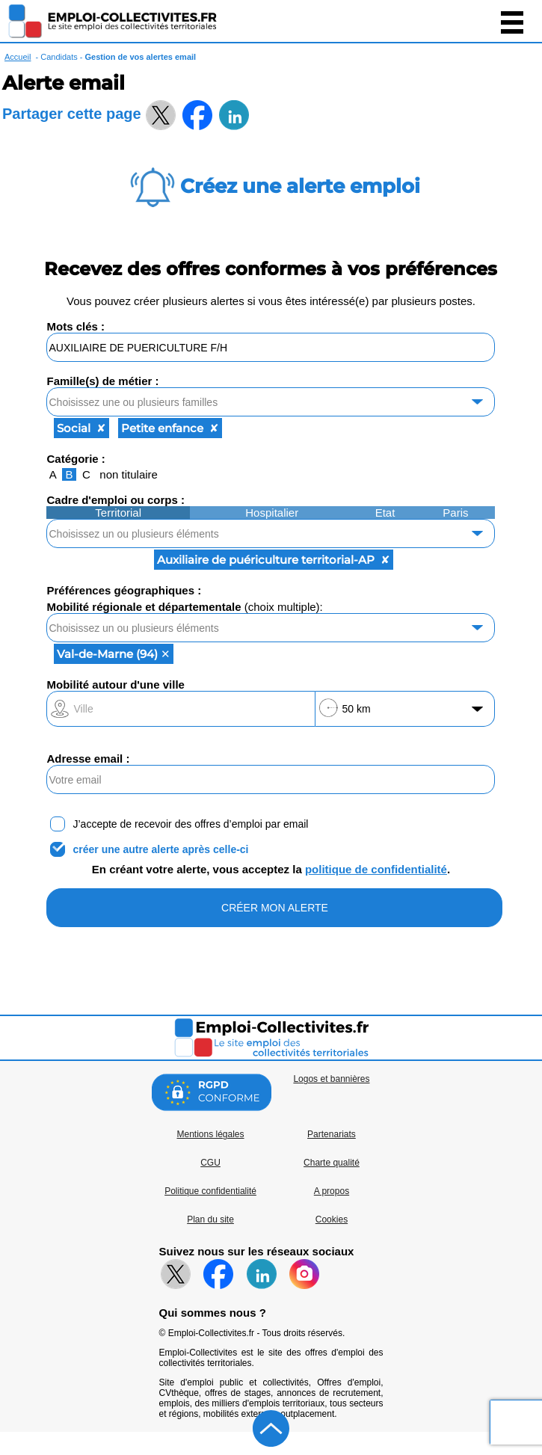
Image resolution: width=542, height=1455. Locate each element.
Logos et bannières (331, 1079)
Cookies (331, 1219)
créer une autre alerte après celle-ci (160, 849)
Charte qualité (332, 1162)
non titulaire (128, 474)
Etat (385, 512)
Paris (455, 512)
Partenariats (331, 1134)
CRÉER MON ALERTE (274, 908)
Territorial (118, 512)
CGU (210, 1162)
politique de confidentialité (376, 869)
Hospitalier (271, 512)
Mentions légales (210, 1134)
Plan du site (210, 1219)
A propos (331, 1191)
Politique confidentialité (210, 1191)
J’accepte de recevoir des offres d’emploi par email (190, 824)
